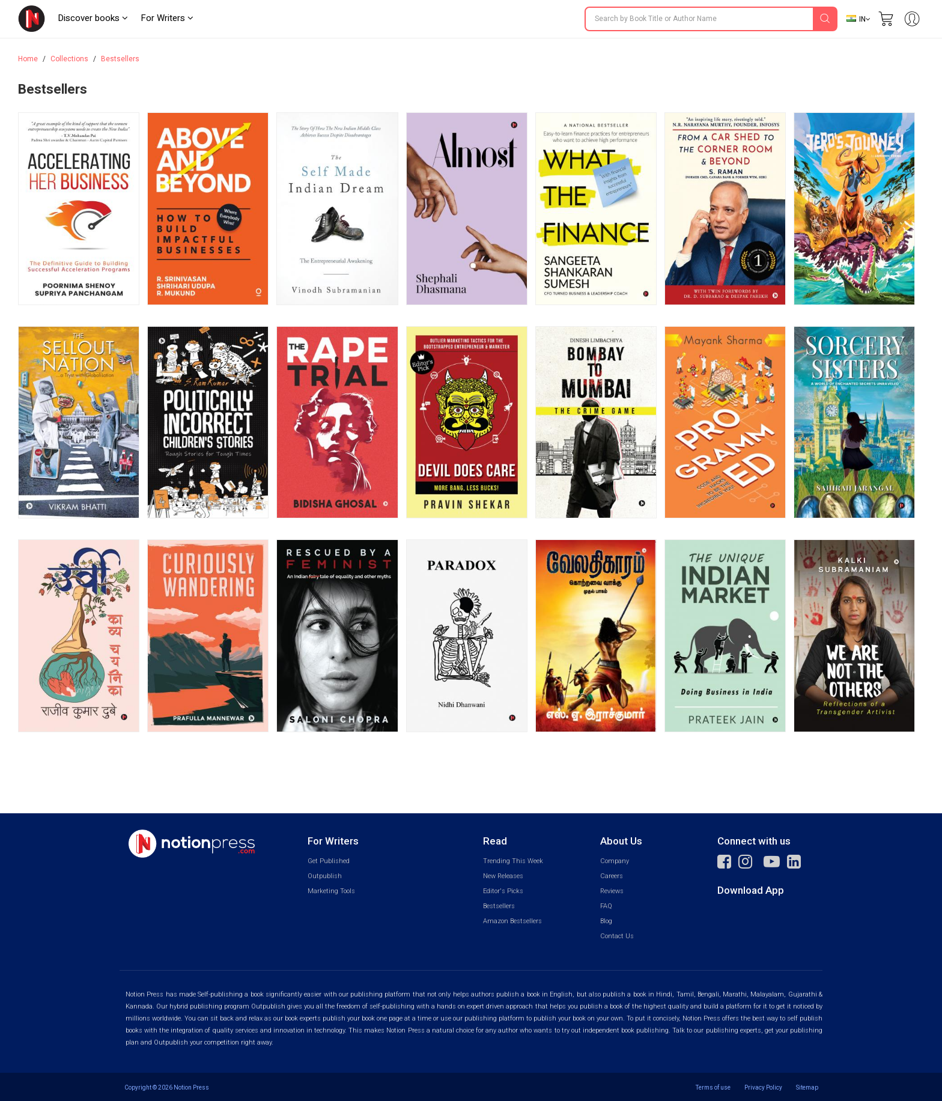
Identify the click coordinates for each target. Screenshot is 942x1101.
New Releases (503, 876)
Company (614, 861)
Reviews (612, 891)
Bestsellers (120, 58)
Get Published (329, 861)
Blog (606, 921)
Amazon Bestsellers (512, 921)
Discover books (93, 18)
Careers (611, 876)
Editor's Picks (503, 891)
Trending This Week (513, 861)
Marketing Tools (331, 891)
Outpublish (325, 876)
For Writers (167, 18)
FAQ (606, 906)
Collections (69, 58)
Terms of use (713, 1087)
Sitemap (807, 1087)
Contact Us (617, 936)
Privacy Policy (763, 1087)
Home (28, 58)
